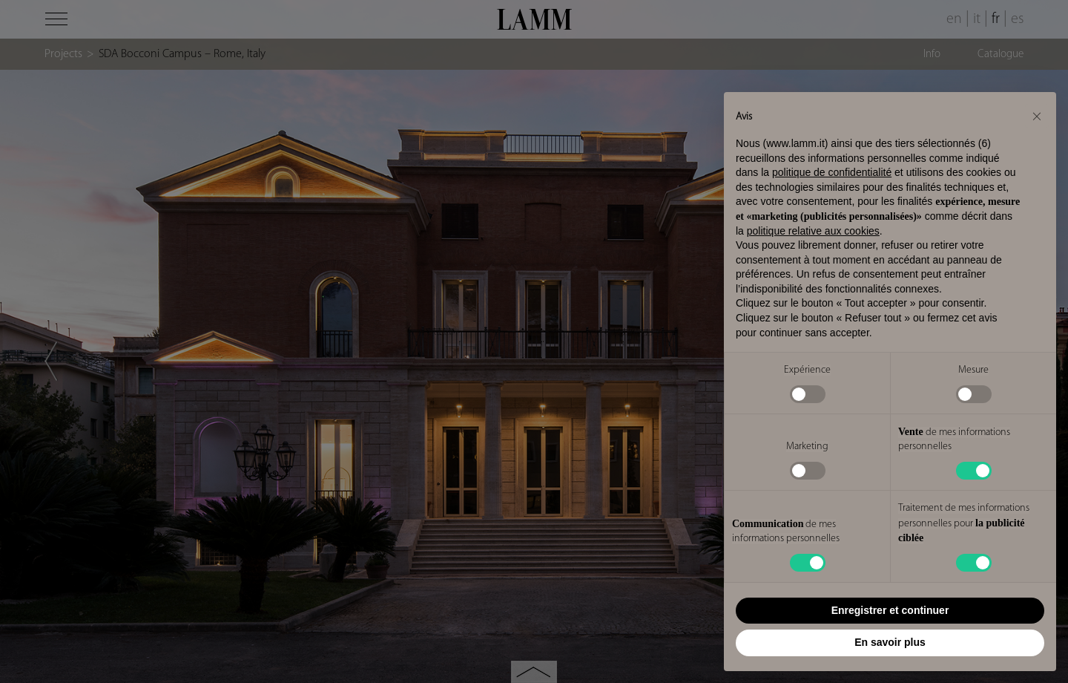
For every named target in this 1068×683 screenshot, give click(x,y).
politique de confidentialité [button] (831, 172)
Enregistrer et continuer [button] (890, 610)
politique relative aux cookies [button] (813, 231)
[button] (1037, 116)
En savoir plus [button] (890, 642)
